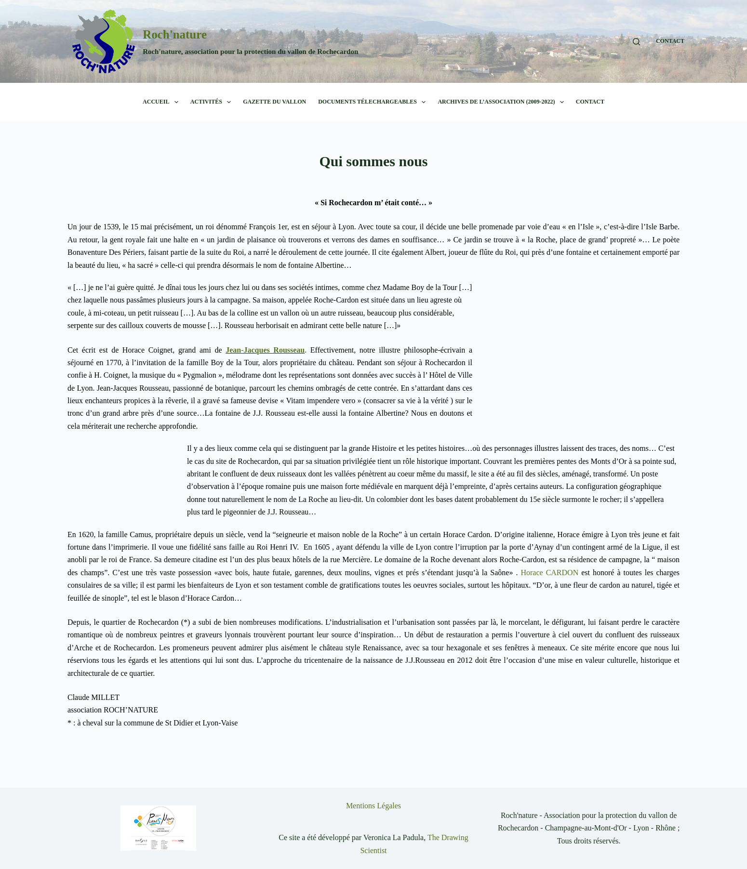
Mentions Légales (373, 806)
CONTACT (670, 41)
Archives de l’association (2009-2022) (502, 102)
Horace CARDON (549, 572)
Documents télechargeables (373, 102)
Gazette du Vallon (274, 101)
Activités (212, 102)
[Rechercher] (636, 41)
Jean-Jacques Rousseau (265, 350)
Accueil (162, 102)
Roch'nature (175, 34)
